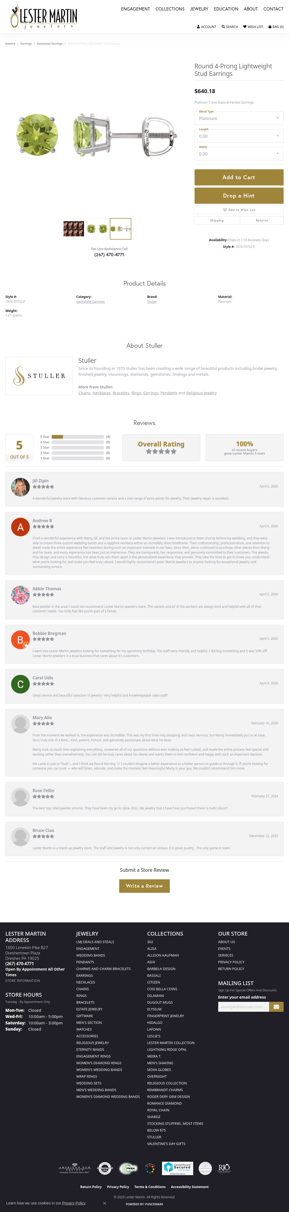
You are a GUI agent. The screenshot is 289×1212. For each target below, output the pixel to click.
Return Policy (231, 968)
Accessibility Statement (190, 1187)
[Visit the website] (150, 1168)
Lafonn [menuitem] (154, 1029)
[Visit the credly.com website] (205, 1168)
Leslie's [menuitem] (153, 1036)
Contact (273, 9)
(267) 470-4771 (109, 254)
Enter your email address (242, 997)
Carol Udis (43, 677)
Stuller (152, 301)
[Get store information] (22, 980)
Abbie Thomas (47, 588)
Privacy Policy (231, 962)
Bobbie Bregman (49, 633)
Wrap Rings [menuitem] (86, 1076)
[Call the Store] (19, 963)
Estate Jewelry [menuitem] (89, 1009)
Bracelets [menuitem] (85, 1002)
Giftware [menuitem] (84, 1015)
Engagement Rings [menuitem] (93, 1056)
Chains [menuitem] (82, 988)
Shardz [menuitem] (153, 1116)
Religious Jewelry (201, 392)
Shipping (217, 220)
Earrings (26, 43)
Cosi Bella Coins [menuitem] (162, 988)
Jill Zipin (41, 480)
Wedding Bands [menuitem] (90, 955)
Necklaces (102, 392)
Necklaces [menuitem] (85, 982)
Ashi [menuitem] (151, 962)
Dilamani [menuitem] (155, 995)
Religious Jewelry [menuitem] (92, 1042)
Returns (262, 220)
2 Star (45, 453)
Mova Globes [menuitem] (159, 1069)
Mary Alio (42, 717)
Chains (84, 392)
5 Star (45, 436)
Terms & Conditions (150, 1187)
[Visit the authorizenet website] (105, 1168)
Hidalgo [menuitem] (155, 1022)
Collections (170, 9)
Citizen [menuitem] (153, 982)
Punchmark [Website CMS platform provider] (154, 1204)
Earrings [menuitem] (84, 975)
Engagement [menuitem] (88, 948)
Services (225, 955)
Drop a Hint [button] (239, 195)
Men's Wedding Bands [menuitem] (96, 1089)
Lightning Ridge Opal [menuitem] (167, 1049)
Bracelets (121, 392)
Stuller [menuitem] (154, 1136)
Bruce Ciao (43, 830)
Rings (136, 392)
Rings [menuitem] (81, 995)
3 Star (45, 447)
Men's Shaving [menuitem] (160, 1062)
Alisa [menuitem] (151, 948)
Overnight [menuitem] (157, 1076)
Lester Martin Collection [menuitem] (171, 1042)
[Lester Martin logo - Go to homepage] (44, 17)
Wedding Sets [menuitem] (88, 1083)
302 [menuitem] (150, 941)
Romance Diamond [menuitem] (164, 1103)
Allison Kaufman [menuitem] (163, 955)
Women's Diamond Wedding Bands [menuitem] (108, 1096)
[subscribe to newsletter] (276, 1007)
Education (226, 9)
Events (224, 948)
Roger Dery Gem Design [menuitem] (168, 1096)
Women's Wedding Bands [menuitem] (99, 1069)
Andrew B (42, 520)
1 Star (45, 458)
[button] (206, 27)
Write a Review (144, 886)
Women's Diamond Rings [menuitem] (99, 1062)
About (251, 9)
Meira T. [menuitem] (154, 1056)
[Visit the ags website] (74, 1168)
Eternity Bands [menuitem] (90, 1049)
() (108, 436)
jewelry (10, 43)
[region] (97, 134)
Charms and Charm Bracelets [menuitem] (103, 968)
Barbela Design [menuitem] (161, 968)
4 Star (45, 442)
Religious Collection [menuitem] (167, 1083)
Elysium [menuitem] (154, 1009)
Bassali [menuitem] (154, 975)
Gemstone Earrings (50, 43)
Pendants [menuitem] (85, 962)
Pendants (168, 392)
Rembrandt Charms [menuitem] (165, 1089)
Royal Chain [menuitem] (158, 1110)
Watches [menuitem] (84, 1029)
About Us (226, 941)
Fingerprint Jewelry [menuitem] (165, 1015)
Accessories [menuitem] (87, 1036)
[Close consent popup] (104, 1203)
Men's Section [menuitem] (89, 1022)
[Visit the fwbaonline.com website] (128, 1168)
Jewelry (199, 9)
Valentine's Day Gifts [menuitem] (166, 1143)
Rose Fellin (43, 790)
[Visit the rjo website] (224, 1168)
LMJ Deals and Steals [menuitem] (95, 941)
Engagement (135, 9)
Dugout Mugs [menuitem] (160, 1002)
